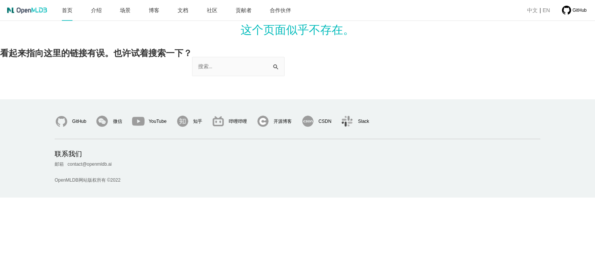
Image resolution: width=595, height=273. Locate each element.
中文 (529, 10)
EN (542, 10)
